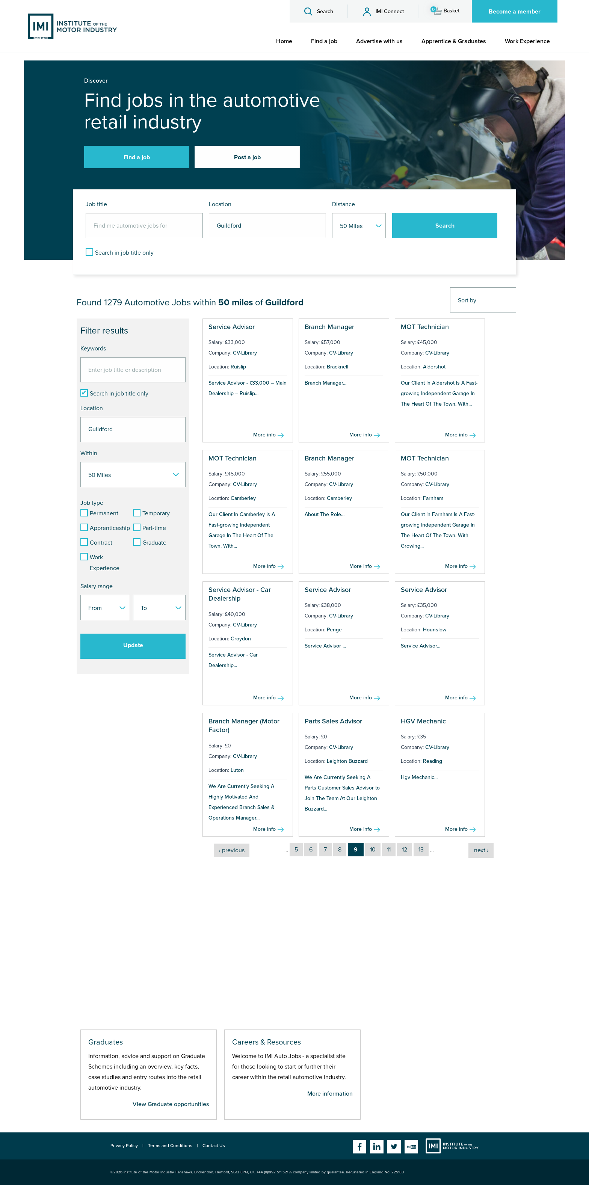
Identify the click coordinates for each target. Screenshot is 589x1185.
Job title (96, 204)
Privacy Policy (124, 1145)
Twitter (394, 1146)
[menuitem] (284, 41)
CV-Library (245, 353)
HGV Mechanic (423, 721)
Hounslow (434, 629)
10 (373, 849)
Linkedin (377, 1146)
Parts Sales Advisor (333, 721)
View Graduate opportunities (171, 1104)
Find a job (324, 41)
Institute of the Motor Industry (452, 1145)
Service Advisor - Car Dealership (239, 594)
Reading (432, 761)
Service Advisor (231, 327)
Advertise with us (379, 41)
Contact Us (213, 1145)
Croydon (241, 639)
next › (481, 850)
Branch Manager (329, 327)
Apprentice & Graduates (453, 41)
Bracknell (337, 367)
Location (220, 204)
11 (389, 849)
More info (264, 435)
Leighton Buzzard (347, 761)
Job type (91, 503)
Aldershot (434, 367)
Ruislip (238, 367)
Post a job (247, 157)
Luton (237, 770)
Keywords (93, 348)
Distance (343, 204)
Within (88, 453)
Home (284, 41)
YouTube (411, 1146)
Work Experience (527, 41)
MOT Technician (425, 327)
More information (330, 1093)
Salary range (96, 586)
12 (404, 849)
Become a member (515, 11)
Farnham (433, 498)
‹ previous (232, 850)
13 (421, 849)
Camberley (243, 498)
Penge (334, 629)
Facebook (359, 1146)
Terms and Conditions (170, 1145)
